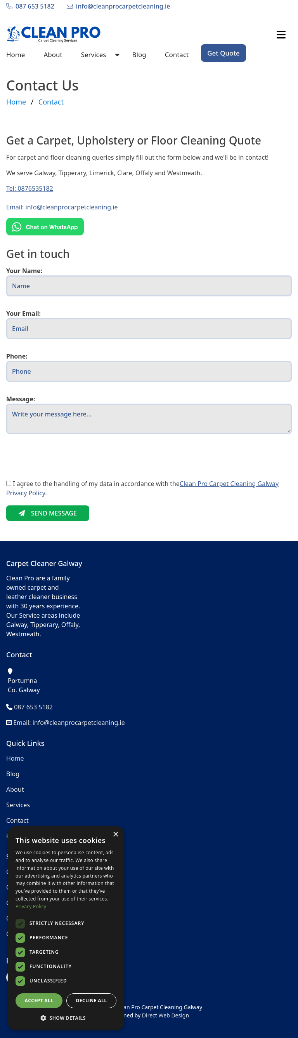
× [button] (115, 835)
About (52, 54)
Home (15, 54)
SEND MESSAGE (48, 513)
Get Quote (223, 53)
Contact (177, 54)
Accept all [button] (39, 1000)
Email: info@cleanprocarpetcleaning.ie (62, 207)
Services (93, 54)
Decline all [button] (91, 1000)
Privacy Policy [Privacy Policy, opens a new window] (31, 906)
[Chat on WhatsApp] (149, 226)
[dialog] (66, 928)
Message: (20, 399)
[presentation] (65, 464)
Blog (139, 54)
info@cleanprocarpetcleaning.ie (123, 6)
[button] (66, 1017)
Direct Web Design (165, 1015)
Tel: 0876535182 (29, 188)
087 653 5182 (35, 6)
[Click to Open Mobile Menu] (281, 35)
